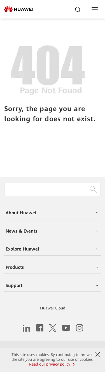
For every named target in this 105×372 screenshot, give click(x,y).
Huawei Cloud (52, 308)
